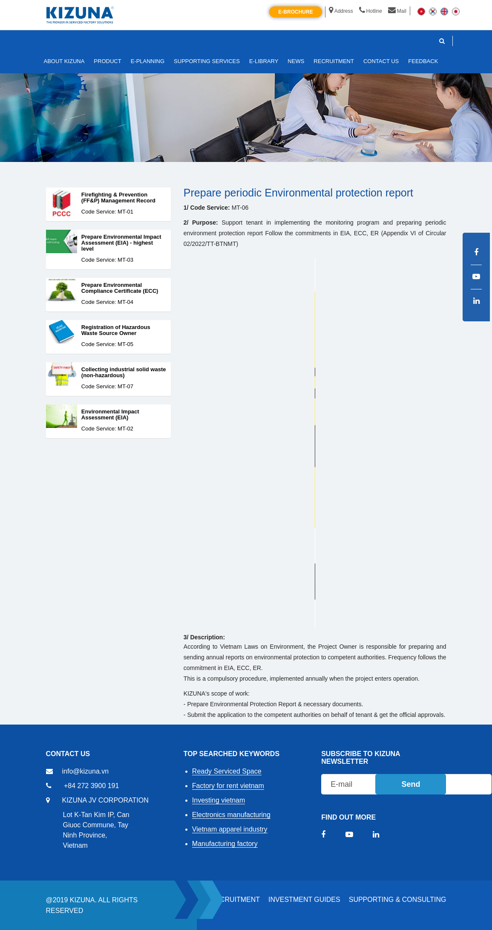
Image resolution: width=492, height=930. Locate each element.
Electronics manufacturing (231, 814)
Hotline (370, 11)
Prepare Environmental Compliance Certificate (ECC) (119, 288)
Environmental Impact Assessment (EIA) (110, 415)
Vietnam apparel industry (230, 829)
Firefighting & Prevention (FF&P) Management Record (118, 198)
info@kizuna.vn (85, 771)
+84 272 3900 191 (91, 785)
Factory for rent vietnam (228, 785)
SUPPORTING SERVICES (207, 61)
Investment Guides (304, 899)
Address (341, 11)
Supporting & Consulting (397, 899)
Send (410, 784)
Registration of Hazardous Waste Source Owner (115, 330)
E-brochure (295, 12)
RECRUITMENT (235, 899)
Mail (397, 11)
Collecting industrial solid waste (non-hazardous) (123, 372)
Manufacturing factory (225, 843)
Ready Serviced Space (227, 771)
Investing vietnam (218, 800)
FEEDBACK (423, 61)
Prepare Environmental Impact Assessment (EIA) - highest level (121, 243)
